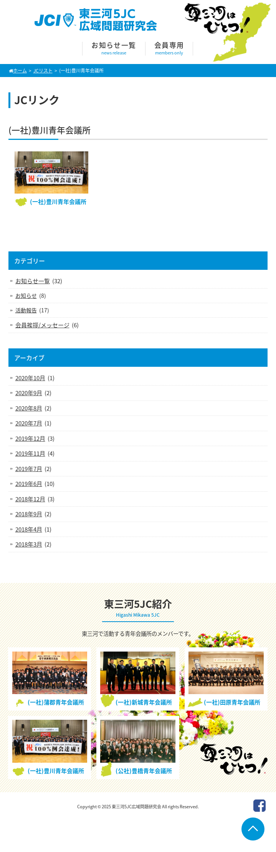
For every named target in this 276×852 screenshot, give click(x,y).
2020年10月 (30, 378)
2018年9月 (28, 514)
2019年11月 (30, 453)
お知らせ (26, 295)
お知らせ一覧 (32, 281)
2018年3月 (28, 544)
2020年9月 (28, 393)
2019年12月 (30, 438)
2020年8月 (28, 408)
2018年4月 (28, 529)
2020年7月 (28, 423)
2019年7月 (28, 469)
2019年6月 (28, 483)
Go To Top (252, 829)
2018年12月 (30, 499)
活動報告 (26, 310)
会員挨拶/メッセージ (42, 325)
